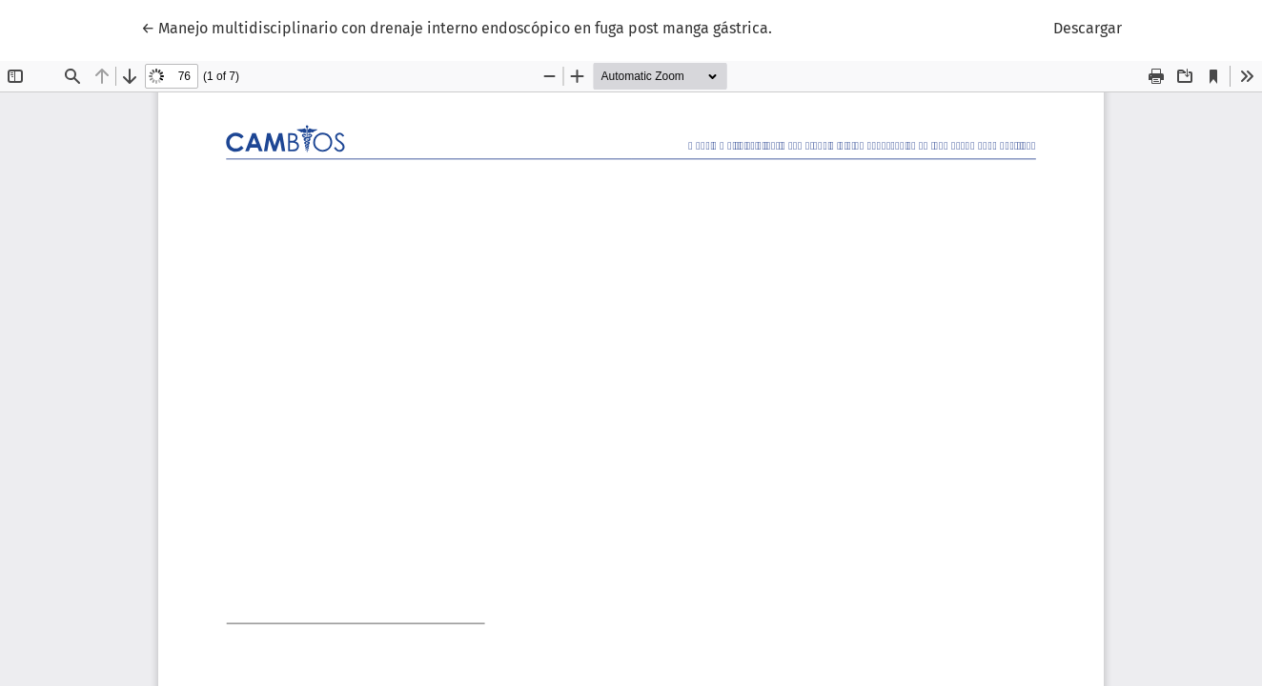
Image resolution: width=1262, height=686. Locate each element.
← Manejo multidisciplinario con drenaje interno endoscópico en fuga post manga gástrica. (456, 26)
